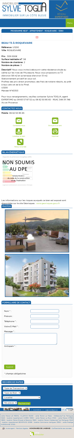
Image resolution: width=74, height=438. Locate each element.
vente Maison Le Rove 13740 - (46, 418)
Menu (70, 23)
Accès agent (10, 428)
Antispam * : (10, 346)
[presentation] (26, 353)
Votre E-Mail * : (11, 326)
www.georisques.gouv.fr (48, 203)
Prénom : (8, 316)
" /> (10, 402)
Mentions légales (22, 428)
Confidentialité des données (62, 428)
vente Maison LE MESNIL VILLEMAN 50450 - (18, 416)
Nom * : (7, 311)
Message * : (9, 331)
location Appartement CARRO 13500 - (21, 418)
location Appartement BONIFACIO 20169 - (18, 422)
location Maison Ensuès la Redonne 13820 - (22, 420)
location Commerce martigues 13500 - (48, 422)
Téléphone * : (10, 321)
